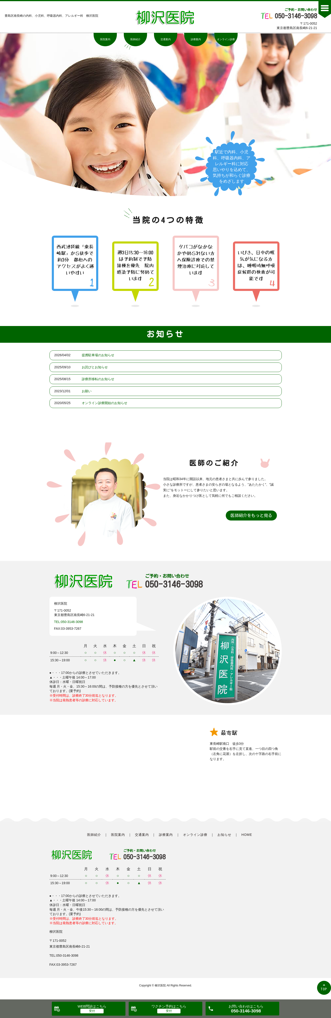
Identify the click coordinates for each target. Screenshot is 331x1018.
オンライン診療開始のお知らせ (104, 403)
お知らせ (224, 835)
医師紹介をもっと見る (251, 515)
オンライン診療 (226, 39)
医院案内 (105, 39)
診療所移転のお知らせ (98, 379)
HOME (246, 835)
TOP (324, 989)
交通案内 (166, 39)
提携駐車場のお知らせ (98, 355)
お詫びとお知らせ (95, 367)
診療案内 (196, 39)
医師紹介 (135, 39)
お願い (87, 391)
